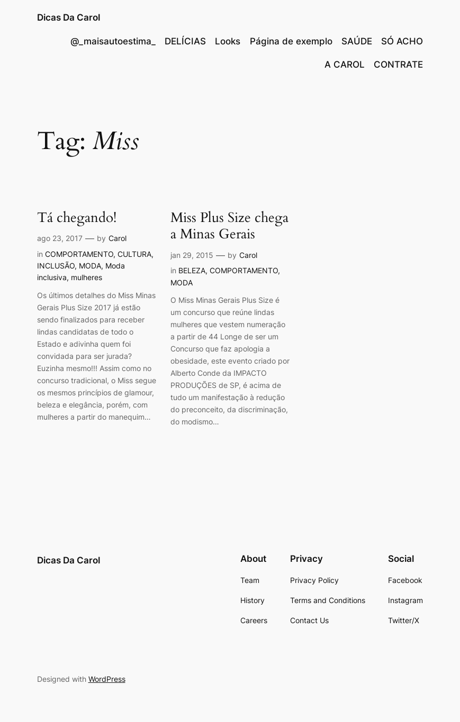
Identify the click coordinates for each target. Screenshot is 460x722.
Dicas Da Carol (68, 17)
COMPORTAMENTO (79, 253)
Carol (118, 238)
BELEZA (191, 270)
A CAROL (344, 64)
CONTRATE (398, 64)
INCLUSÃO (56, 265)
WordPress (106, 678)
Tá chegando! (76, 218)
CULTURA (134, 253)
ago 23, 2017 (60, 238)
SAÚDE (356, 41)
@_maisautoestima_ (113, 41)
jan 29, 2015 (191, 255)
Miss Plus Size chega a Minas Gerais (229, 226)
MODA (90, 265)
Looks (227, 41)
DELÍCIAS (185, 41)
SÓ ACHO (402, 41)
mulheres (86, 277)
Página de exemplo (291, 41)
